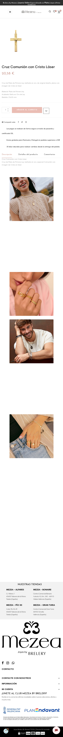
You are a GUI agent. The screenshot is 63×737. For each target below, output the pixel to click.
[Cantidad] (6, 110)
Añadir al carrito (27, 110)
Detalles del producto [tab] (28, 154)
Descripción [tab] (7, 154)
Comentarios (49, 154)
